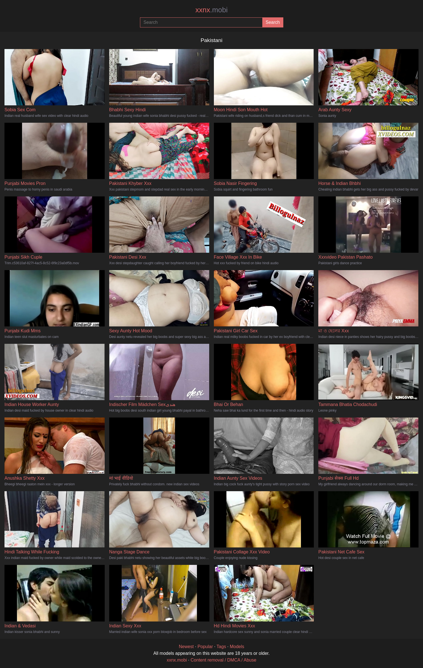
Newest (186, 646)
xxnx (211, 10)
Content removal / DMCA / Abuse (223, 660)
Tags (221, 646)
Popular (205, 646)
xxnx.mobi (177, 660)
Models (237, 646)
